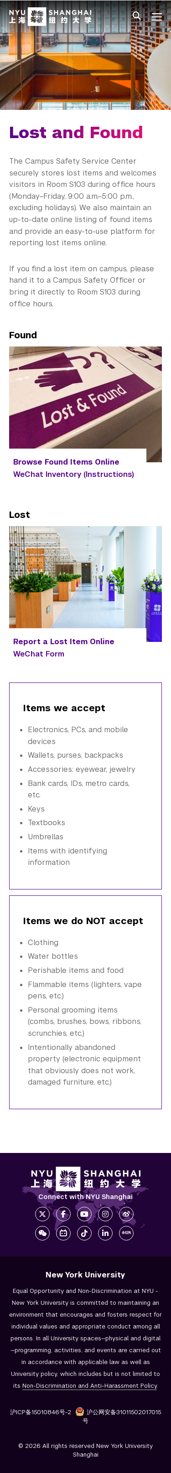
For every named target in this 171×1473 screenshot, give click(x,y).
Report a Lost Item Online (63, 641)
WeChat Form (38, 654)
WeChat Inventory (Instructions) (73, 474)
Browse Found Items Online (66, 462)
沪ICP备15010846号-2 (40, 1412)
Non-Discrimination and (89, 1386)
